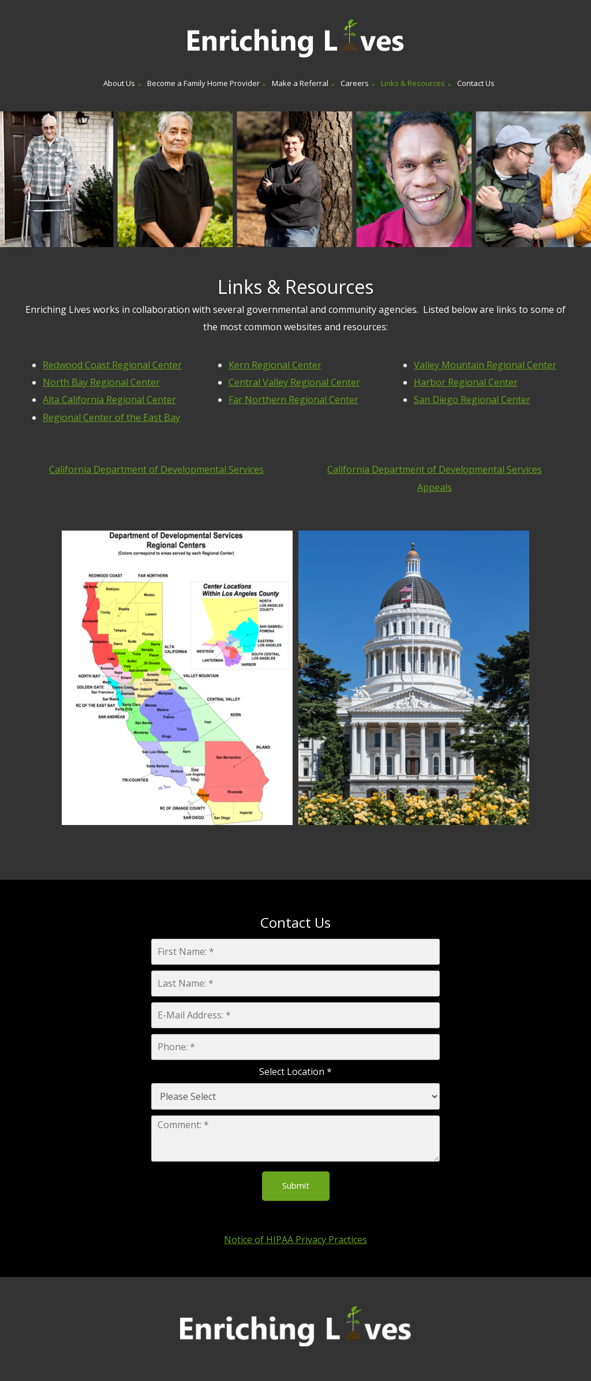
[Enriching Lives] (295, 39)
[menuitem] (119, 85)
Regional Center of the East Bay (111, 417)
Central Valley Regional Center (294, 382)
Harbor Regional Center (466, 382)
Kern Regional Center (275, 365)
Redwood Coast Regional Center (112, 365)
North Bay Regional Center (101, 382)
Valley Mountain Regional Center (485, 365)
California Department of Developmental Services (156, 469)
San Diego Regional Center (472, 399)
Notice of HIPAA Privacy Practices (295, 1239)
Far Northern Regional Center (293, 399)
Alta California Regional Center (109, 399)
